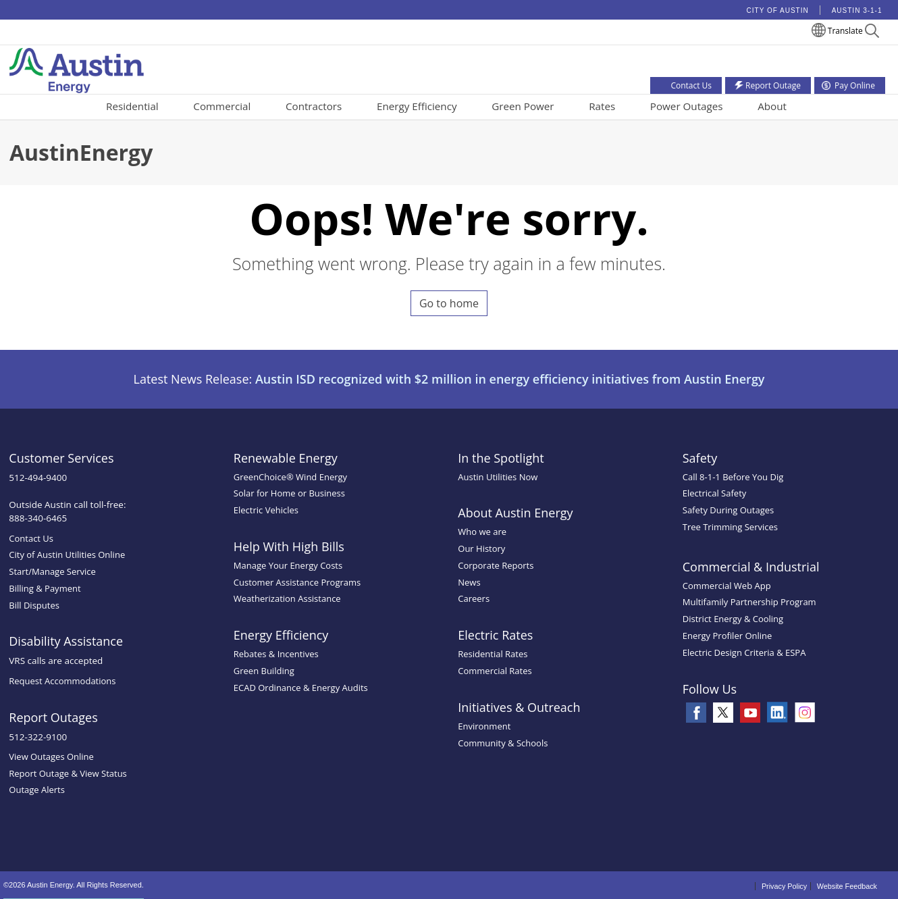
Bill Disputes (34, 605)
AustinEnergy (81, 152)
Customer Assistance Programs (297, 582)
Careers (474, 598)
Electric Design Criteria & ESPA (744, 652)
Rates (602, 106)
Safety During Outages (728, 510)
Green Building (264, 671)
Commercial (221, 106)
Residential (132, 106)
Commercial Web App (727, 586)
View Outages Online (51, 756)
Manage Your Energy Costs (288, 565)
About (772, 106)
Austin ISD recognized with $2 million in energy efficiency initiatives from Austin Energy (510, 379)
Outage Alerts (37, 790)
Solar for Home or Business (289, 493)
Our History (481, 548)
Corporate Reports (495, 565)
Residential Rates (492, 654)
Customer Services (61, 458)
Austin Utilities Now (497, 477)
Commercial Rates (494, 671)
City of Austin (778, 10)
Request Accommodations (62, 681)
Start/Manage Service (52, 571)
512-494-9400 (38, 477)
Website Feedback (847, 886)
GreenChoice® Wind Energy (290, 477)
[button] (872, 33)
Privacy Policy (784, 886)
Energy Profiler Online (727, 636)
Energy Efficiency (417, 106)
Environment (484, 726)
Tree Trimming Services (730, 527)
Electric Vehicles (266, 510)
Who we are (482, 531)
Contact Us (31, 538)
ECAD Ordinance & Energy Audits (301, 688)
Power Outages (686, 106)
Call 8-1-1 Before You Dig (733, 477)
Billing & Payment (44, 588)
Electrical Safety (715, 493)
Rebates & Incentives (276, 654)
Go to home (449, 303)
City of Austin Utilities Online (67, 554)
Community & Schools (503, 743)
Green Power (523, 106)
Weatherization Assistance (287, 598)
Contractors (314, 106)
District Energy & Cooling (733, 619)
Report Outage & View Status (68, 773)
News (469, 582)
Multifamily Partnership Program (749, 602)
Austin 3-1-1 (857, 10)
